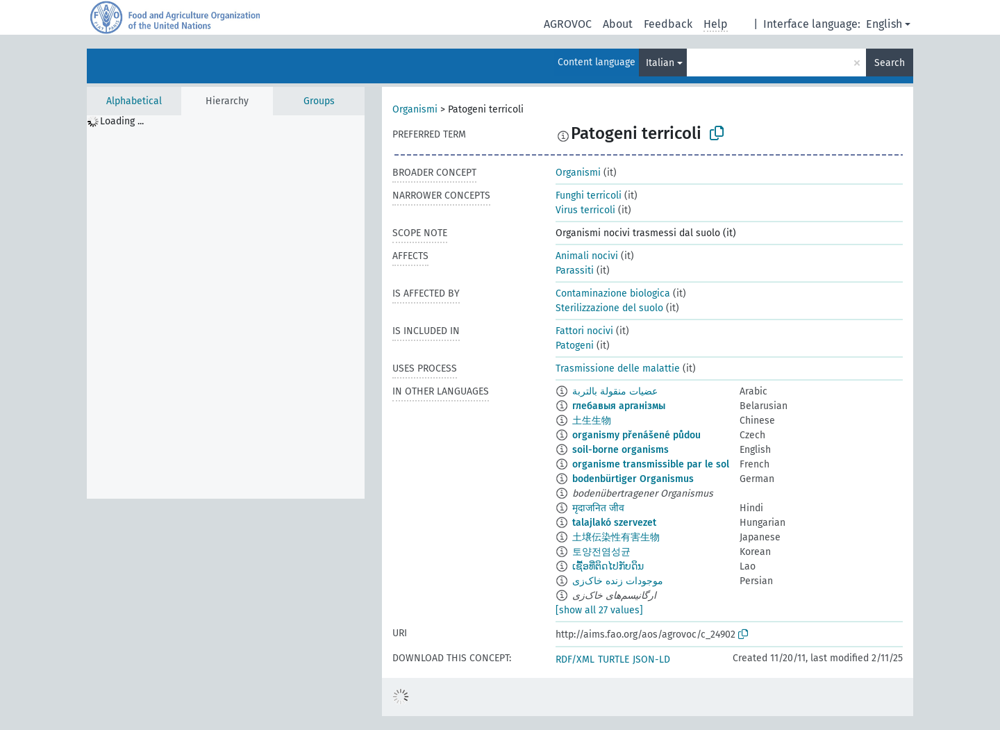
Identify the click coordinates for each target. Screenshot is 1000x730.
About (618, 24)
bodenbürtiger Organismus (633, 479)
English (884, 24)
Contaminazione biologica (613, 293)
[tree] (226, 307)
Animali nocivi (587, 256)
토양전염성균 (601, 552)
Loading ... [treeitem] (122, 121)
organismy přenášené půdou (636, 435)
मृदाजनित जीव (598, 508)
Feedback (668, 24)
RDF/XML (575, 659)
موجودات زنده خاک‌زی (617, 581)
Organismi (415, 109)
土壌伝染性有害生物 (616, 537)
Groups (319, 101)
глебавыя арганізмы (618, 406)
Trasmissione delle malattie (618, 368)
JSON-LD (651, 659)
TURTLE (613, 659)
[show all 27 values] (599, 610)
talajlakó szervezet (614, 523)
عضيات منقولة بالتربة (615, 391)
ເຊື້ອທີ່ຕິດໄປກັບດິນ (608, 566)
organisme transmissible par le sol (650, 464)
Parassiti (575, 270)
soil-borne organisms (620, 450)
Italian (660, 63)
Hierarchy (227, 101)
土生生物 (591, 420)
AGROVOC (568, 24)
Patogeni (575, 345)
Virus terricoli (585, 210)
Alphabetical (134, 101)
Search (889, 63)
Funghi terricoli (589, 195)
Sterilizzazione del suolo (609, 308)
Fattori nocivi (584, 331)
